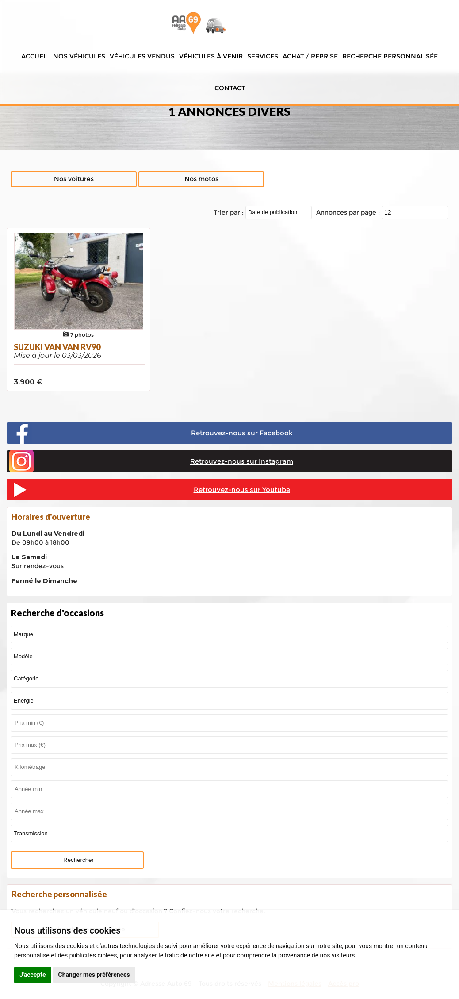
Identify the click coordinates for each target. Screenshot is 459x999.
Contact (229, 88)
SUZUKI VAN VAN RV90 (57, 347)
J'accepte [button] (32, 974)
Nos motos (201, 179)
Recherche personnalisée (390, 56)
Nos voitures (74, 179)
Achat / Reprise (310, 56)
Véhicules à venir (211, 56)
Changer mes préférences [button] (94, 974)
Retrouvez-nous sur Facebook (242, 433)
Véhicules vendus (142, 56)
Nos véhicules (79, 56)
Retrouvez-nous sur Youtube (242, 489)
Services (262, 56)
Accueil (35, 56)
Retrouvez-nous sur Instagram (241, 461)
